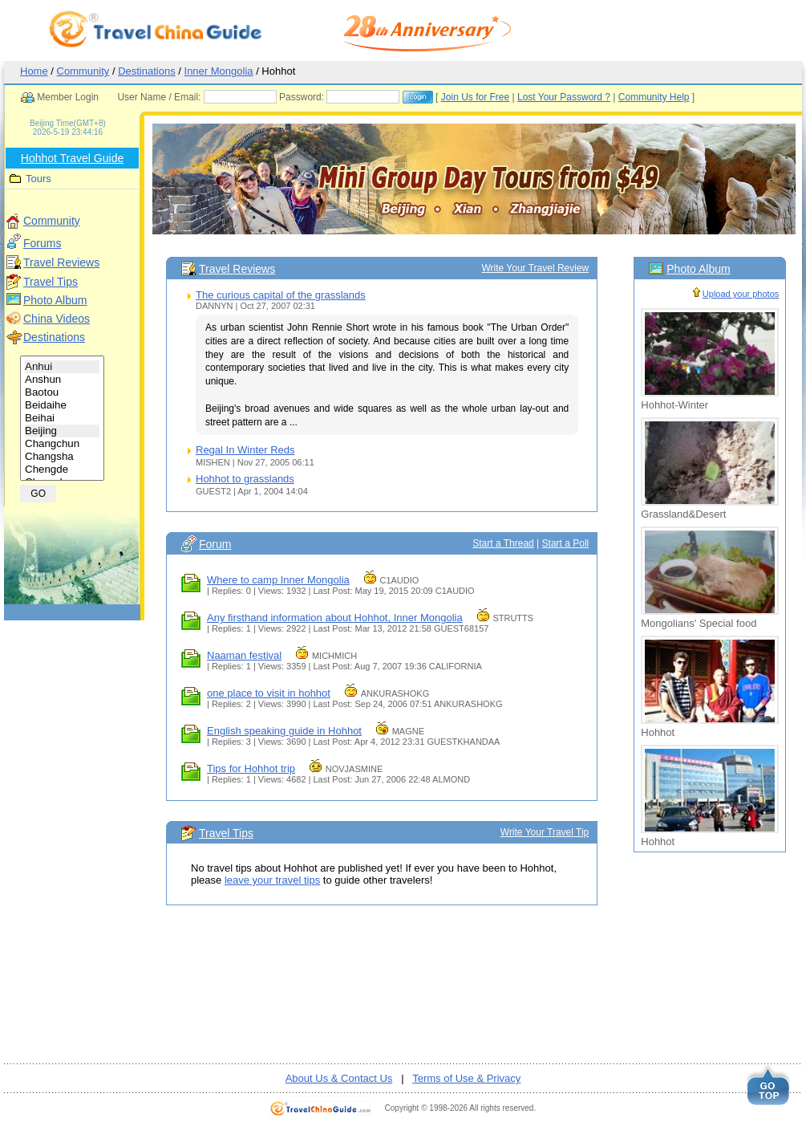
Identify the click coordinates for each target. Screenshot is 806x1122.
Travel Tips (50, 281)
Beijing (62, 431)
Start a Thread (503, 543)
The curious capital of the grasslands (281, 295)
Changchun (62, 443)
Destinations (147, 71)
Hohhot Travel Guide (72, 158)
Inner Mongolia (218, 71)
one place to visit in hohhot (268, 693)
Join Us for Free (475, 97)
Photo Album (55, 300)
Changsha (62, 456)
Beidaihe (62, 405)
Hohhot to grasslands (245, 479)
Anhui (62, 366)
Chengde (62, 469)
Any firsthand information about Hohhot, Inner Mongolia (335, 618)
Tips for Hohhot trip (251, 768)
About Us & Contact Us (339, 1078)
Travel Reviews (61, 262)
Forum (215, 544)
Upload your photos (741, 294)
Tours (38, 179)
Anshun (62, 379)
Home (34, 71)
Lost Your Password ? (563, 97)
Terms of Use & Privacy (466, 1078)
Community (83, 71)
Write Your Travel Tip (544, 832)
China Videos (56, 318)
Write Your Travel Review (535, 268)
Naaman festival (244, 655)
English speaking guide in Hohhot (284, 731)
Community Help (654, 97)
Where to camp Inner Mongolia (278, 580)
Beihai (62, 418)
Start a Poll (565, 543)
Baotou (62, 392)
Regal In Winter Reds (245, 450)
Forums (42, 243)
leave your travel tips (272, 880)
